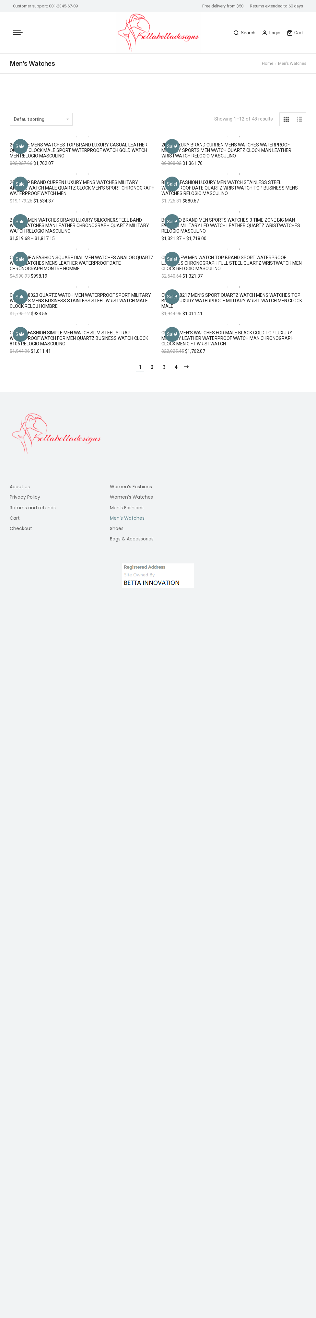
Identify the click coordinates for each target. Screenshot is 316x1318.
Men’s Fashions (127, 794)
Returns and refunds (33, 794)
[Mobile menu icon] (18, 32)
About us (20, 773)
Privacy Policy (25, 783)
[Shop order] (41, 119)
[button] (18, 422)
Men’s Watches (127, 805)
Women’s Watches (131, 783)
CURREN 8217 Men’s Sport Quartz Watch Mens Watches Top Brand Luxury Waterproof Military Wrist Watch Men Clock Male (231, 444)
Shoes (116, 815)
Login (271, 33)
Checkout (21, 815)
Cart (295, 33)
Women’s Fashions (131, 773)
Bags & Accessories (132, 825)
